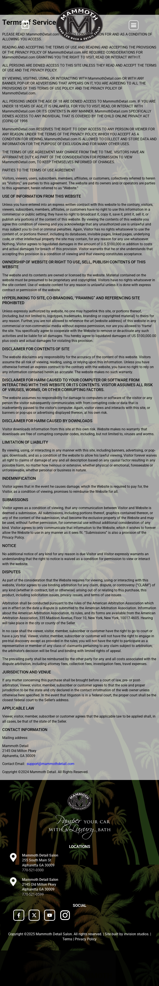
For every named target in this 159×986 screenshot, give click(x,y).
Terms (67, 974)
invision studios (136, 969)
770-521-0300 (33, 906)
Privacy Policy (86, 974)
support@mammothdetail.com (50, 799)
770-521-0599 (33, 930)
